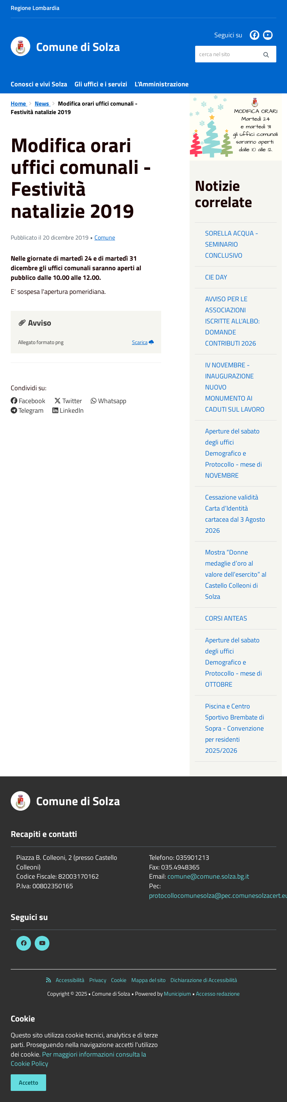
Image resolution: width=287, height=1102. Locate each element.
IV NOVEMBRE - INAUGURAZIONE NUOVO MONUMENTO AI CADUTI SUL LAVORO (234, 387)
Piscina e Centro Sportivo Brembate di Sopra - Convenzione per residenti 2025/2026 (234, 728)
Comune (104, 237)
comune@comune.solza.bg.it (208, 876)
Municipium (177, 993)
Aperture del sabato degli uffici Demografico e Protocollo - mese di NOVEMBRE (233, 453)
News (43, 103)
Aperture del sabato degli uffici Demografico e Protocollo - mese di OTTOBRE (233, 662)
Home (19, 103)
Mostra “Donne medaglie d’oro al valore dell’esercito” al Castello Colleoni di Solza (235, 574)
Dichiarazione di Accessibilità (203, 980)
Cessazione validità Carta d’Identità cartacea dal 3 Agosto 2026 (235, 513)
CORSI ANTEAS (226, 618)
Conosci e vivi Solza (39, 84)
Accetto (28, 1082)
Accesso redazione (218, 993)
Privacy (97, 980)
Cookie (119, 980)
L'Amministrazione (162, 84)
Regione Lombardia (35, 7)
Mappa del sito (148, 980)
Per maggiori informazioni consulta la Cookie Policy (78, 1059)
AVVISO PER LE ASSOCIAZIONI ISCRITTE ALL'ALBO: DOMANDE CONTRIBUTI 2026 (232, 321)
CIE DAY (216, 277)
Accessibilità (70, 980)
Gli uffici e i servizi (101, 84)
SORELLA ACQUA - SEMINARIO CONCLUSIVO (231, 244)
